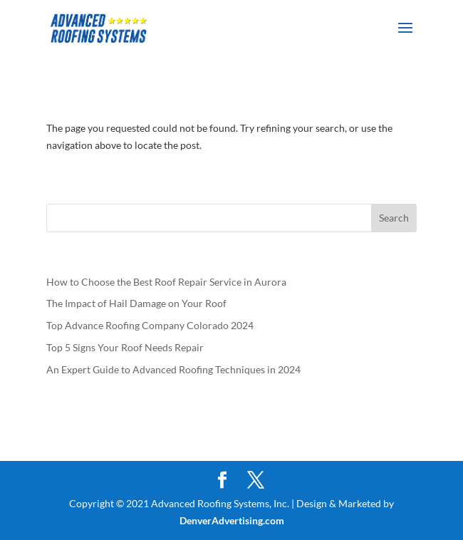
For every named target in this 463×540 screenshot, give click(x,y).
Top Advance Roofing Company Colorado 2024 (150, 325)
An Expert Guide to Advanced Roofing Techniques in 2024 (173, 369)
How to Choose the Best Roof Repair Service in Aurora (166, 282)
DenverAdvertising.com (232, 520)
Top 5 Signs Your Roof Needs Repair (126, 347)
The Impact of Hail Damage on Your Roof (137, 303)
